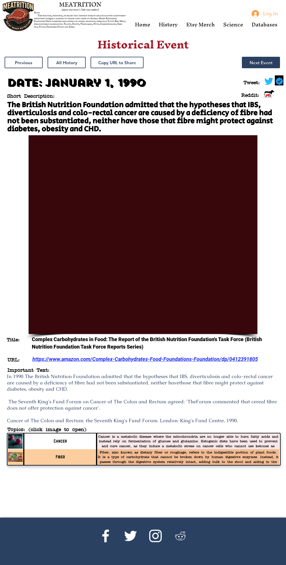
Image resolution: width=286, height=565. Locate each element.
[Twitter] (130, 535)
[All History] (67, 62)
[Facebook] (105, 535)
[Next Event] (261, 62)
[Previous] (24, 62)
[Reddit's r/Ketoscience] (180, 535)
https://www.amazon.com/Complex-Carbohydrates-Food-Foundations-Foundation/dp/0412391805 (145, 359)
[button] (168, 24)
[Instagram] (155, 535)
